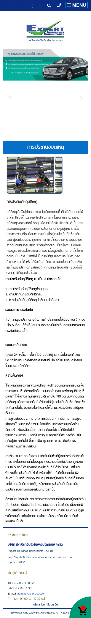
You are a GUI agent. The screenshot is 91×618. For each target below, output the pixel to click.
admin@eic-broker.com (31, 593)
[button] (9, 95)
